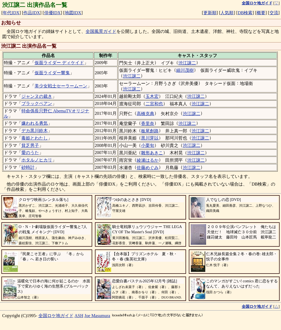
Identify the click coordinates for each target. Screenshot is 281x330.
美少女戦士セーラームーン (61, 86)
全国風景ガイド (101, 31)
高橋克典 (145, 113)
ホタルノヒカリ (36, 160)
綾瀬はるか (148, 160)
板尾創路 (150, 131)
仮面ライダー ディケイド (59, 62)
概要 (261, 12)
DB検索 (245, 12)
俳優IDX (52, 12)
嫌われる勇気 (34, 123)
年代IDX (11, 12)
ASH (79, 315)
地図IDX (73, 12)
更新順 (210, 12)
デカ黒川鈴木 (34, 130)
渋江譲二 (187, 63)
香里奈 (147, 123)
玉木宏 (152, 96)
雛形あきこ (152, 152)
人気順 (227, 12)
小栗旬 (147, 145)
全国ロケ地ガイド (56, 315)
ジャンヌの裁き (36, 96)
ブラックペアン (36, 103)
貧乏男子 (30, 145)
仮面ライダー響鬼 (52, 72)
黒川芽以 (150, 138)
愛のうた (30, 152)
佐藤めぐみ (148, 167)
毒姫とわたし (34, 138)
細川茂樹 (185, 70)
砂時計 (28, 167)
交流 (273, 12)
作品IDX (31, 12)
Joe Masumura (97, 315)
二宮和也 (154, 103)
